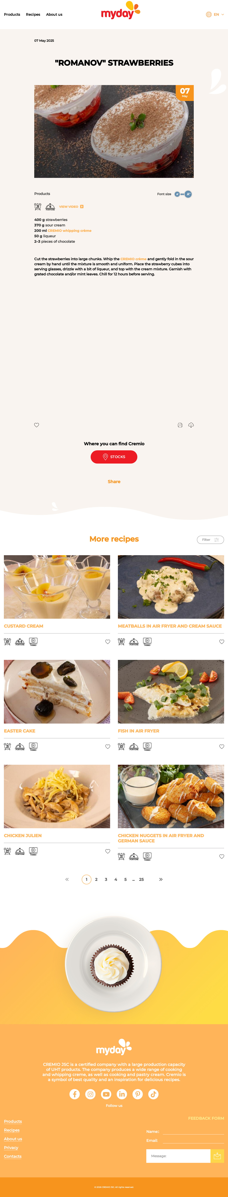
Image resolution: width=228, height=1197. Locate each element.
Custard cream (23, 626)
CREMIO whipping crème (70, 231)
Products (12, 14)
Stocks (114, 457)
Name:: (152, 1131)
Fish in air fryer (138, 731)
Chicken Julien (23, 835)
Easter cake (19, 731)
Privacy (11, 1147)
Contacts (12, 1156)
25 (141, 879)
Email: (152, 1140)
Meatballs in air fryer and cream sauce (170, 626)
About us (54, 14)
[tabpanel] (114, 131)
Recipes (33, 14)
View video (71, 207)
